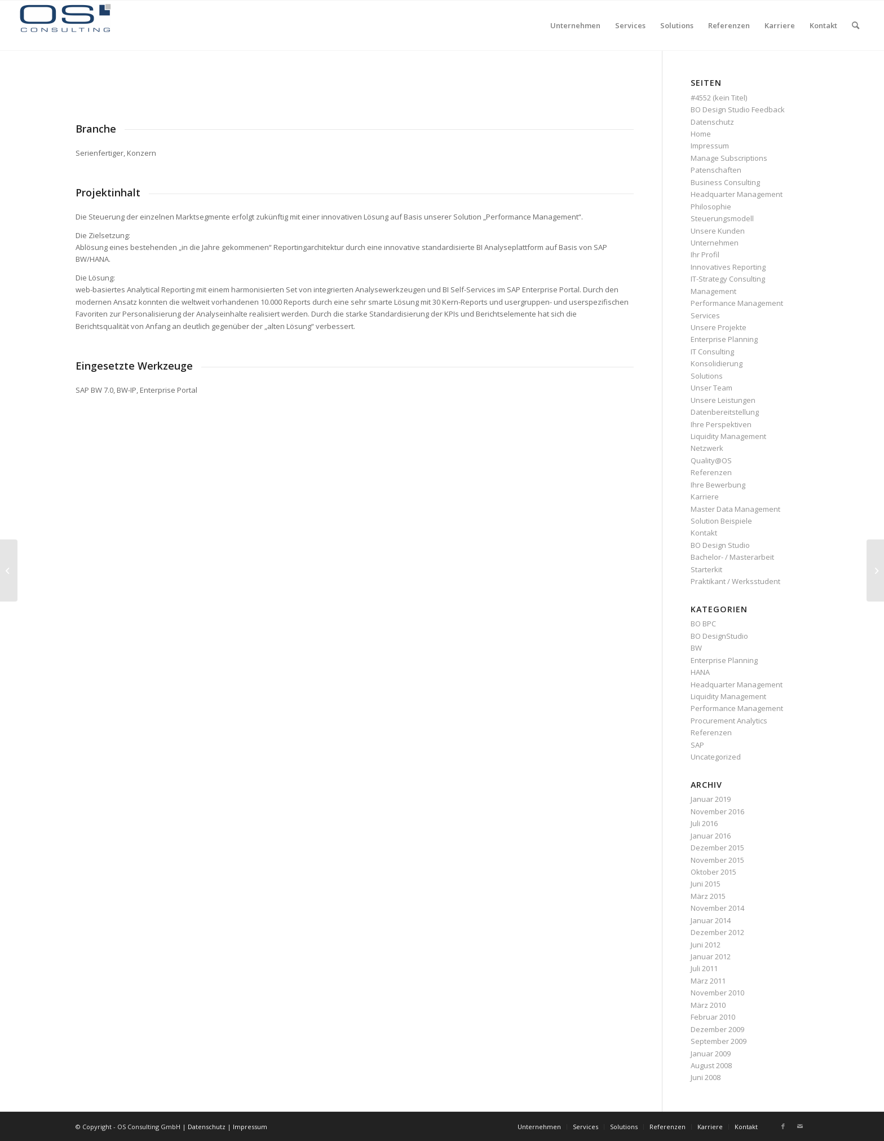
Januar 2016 (711, 836)
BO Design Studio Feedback (738, 109)
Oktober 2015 (713, 872)
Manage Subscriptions (729, 158)
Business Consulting (725, 182)
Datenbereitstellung (725, 412)
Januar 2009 (711, 1053)
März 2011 (708, 981)
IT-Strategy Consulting (728, 279)
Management (713, 291)
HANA (700, 672)
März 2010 (708, 1005)
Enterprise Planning (724, 339)
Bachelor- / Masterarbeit (732, 557)
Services (705, 315)
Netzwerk (707, 448)
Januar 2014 (711, 920)
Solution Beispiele (721, 521)
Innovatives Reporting (728, 267)
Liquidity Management (728, 436)
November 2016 (717, 811)
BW (696, 648)
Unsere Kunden (718, 231)
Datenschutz (712, 122)
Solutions (707, 376)
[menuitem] (575, 25)
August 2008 (711, 1065)
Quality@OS (711, 460)
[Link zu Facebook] (783, 1126)
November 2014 (717, 908)
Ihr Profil (705, 254)
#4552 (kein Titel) (719, 98)
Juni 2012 (706, 945)
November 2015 (717, 860)
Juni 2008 (706, 1077)
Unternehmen (715, 243)
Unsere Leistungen (723, 400)
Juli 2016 (704, 823)
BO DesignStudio (719, 636)
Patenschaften (716, 170)
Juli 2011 (704, 968)
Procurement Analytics (729, 721)
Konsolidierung (716, 363)
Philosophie (711, 206)
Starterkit (706, 569)
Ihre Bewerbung (718, 485)
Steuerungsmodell (722, 218)
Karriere (705, 496)
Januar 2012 (711, 956)
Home (701, 134)
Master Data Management (735, 509)
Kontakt (704, 533)
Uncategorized (716, 757)
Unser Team (711, 388)
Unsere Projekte (718, 327)
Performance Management (737, 303)
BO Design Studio (720, 545)
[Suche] (856, 25)
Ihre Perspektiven (721, 424)
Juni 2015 (706, 884)
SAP (697, 745)
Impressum (710, 146)
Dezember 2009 (717, 1029)
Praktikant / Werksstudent (735, 581)
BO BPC (703, 623)
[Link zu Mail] (800, 1126)
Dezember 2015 (717, 847)
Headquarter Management (737, 194)
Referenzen (711, 472)
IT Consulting (712, 351)
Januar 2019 (711, 799)
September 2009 (718, 1041)
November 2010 (717, 993)
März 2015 (708, 896)
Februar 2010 (713, 1017)
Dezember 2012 (717, 932)
